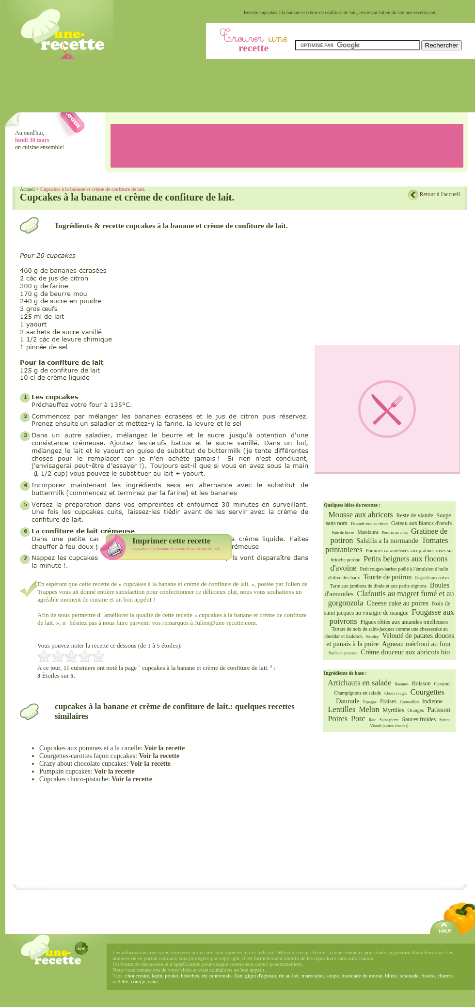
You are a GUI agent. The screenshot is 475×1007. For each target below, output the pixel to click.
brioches (190, 975)
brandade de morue (362, 975)
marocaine (312, 975)
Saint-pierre (389, 720)
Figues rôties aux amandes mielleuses (404, 622)
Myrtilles (393, 710)
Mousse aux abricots (360, 515)
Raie (372, 720)
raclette (120, 981)
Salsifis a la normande (387, 540)
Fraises (388, 701)
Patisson (438, 709)
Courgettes (427, 692)
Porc (358, 718)
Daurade (348, 701)
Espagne (370, 702)
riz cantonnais (216, 975)
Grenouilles (409, 702)
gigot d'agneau (260, 975)
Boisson (421, 683)
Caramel (442, 683)
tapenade (408, 975)
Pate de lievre (343, 532)
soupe (332, 975)
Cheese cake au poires (397, 603)
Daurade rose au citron (369, 524)
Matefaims (368, 532)
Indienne (432, 701)
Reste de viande (414, 515)
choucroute (137, 975)
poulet (171, 975)
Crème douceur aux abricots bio (405, 652)
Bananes (401, 684)
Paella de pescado (343, 653)
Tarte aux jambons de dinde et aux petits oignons (378, 586)
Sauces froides (419, 719)
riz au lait (289, 975)
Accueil (27, 189)
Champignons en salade (357, 693)
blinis (390, 975)
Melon (369, 709)
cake (153, 981)
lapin (157, 975)
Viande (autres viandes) (389, 726)
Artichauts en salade (359, 683)
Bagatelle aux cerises (432, 578)
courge (138, 981)
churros (446, 975)
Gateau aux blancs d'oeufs (421, 523)
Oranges (415, 710)
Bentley (372, 637)
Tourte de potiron (388, 577)
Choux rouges (395, 693)
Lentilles (342, 709)
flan (238, 975)
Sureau (444, 720)
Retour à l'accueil (440, 194)
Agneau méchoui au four (416, 644)
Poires (338, 718)
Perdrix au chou (395, 532)
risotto (428, 975)
